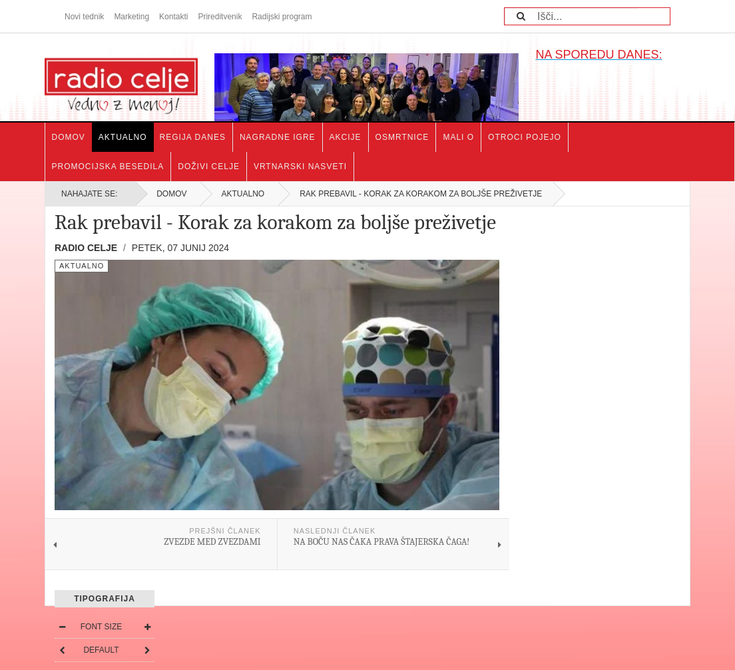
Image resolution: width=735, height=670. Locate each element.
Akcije (346, 137)
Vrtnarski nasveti (300, 166)
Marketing (131, 16)
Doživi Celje (209, 166)
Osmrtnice (402, 137)
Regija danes (193, 137)
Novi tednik (84, 16)
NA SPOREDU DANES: (598, 54)
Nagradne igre (278, 137)
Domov (68, 137)
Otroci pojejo (524, 137)
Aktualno (123, 137)
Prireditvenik (220, 16)
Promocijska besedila (108, 166)
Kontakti (173, 16)
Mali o (458, 137)
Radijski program (282, 16)
